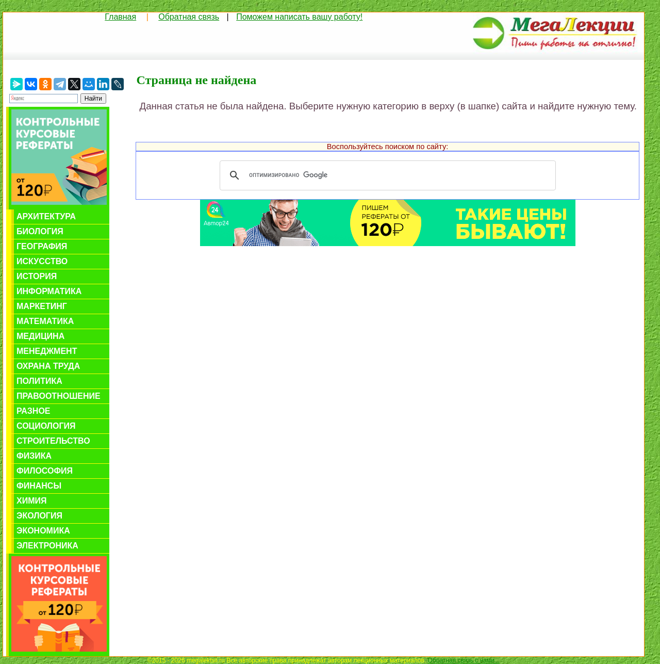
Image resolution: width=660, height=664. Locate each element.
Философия (44, 470)
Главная (120, 16)
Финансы (38, 485)
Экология (39, 515)
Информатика (48, 291)
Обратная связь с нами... (464, 660)
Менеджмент (46, 351)
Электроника (47, 545)
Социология (46, 426)
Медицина (40, 336)
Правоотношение (58, 396)
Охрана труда (48, 366)
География (41, 246)
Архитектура (46, 216)
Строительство (53, 440)
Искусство (42, 261)
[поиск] (386, 175)
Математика (45, 321)
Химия (31, 500)
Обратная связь (188, 16)
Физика (34, 455)
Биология (39, 231)
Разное (33, 411)
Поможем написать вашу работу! (299, 16)
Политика (39, 381)
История (36, 276)
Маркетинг (41, 306)
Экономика (43, 530)
